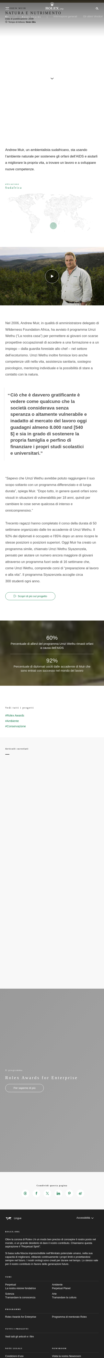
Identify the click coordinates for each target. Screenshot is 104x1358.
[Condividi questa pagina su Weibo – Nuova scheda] (80, 1193)
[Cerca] (96, 8)
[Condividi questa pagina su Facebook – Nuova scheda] (36, 1193)
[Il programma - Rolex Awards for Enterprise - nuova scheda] (24, 1088)
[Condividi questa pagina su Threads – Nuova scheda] (25, 1193)
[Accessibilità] (85, 1218)
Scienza (28, 1295)
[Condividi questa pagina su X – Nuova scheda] (47, 1193)
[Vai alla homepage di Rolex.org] (52, 6)
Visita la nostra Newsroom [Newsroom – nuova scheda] (66, 1356)
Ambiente (75, 1286)
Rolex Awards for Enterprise (20, 1317)
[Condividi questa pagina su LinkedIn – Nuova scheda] (58, 1193)
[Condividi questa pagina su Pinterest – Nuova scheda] (69, 1193)
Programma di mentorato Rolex (69, 1317)
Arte (75, 1295)
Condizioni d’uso (14, 1356)
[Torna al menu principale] (7, 16)
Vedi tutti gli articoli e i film (19, 1336)
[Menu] (7, 8)
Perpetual (28, 1286)
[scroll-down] (52, 76)
